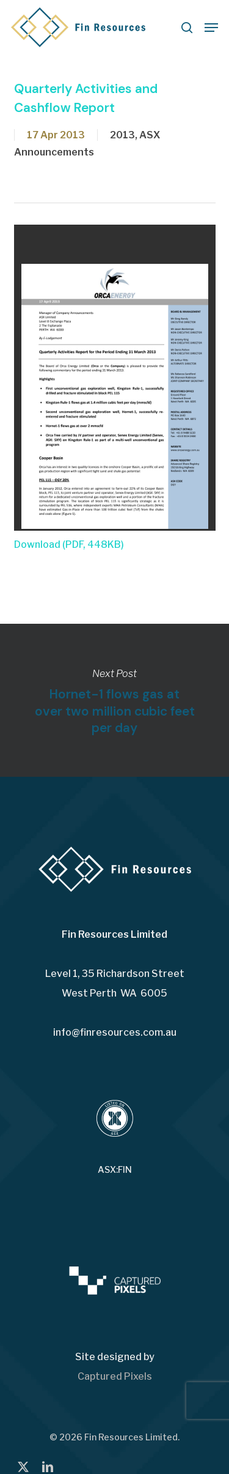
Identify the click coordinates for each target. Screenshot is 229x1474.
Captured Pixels (115, 1376)
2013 (122, 135)
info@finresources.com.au (114, 1032)
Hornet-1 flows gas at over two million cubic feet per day (114, 700)
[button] (211, 27)
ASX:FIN (115, 1169)
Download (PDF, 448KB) (69, 544)
